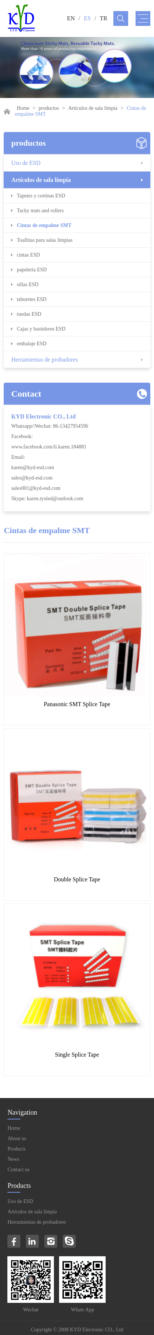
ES (87, 18)
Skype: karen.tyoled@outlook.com (47, 498)
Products (16, 1149)
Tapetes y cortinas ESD (41, 196)
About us (16, 1138)
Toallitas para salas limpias (44, 240)
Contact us (18, 1169)
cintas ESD (28, 255)
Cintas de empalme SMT (44, 225)
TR (103, 18)
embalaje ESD (31, 343)
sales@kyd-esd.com (31, 478)
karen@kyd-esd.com (32, 467)
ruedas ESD (29, 314)
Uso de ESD (25, 163)
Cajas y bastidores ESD (41, 329)
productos (49, 108)
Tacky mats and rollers (40, 210)
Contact (26, 394)
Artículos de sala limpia (92, 108)
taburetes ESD (31, 299)
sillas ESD (27, 284)
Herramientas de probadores (44, 359)
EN (71, 18)
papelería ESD (32, 269)
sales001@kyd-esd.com (35, 488)
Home (23, 108)
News (13, 1159)
